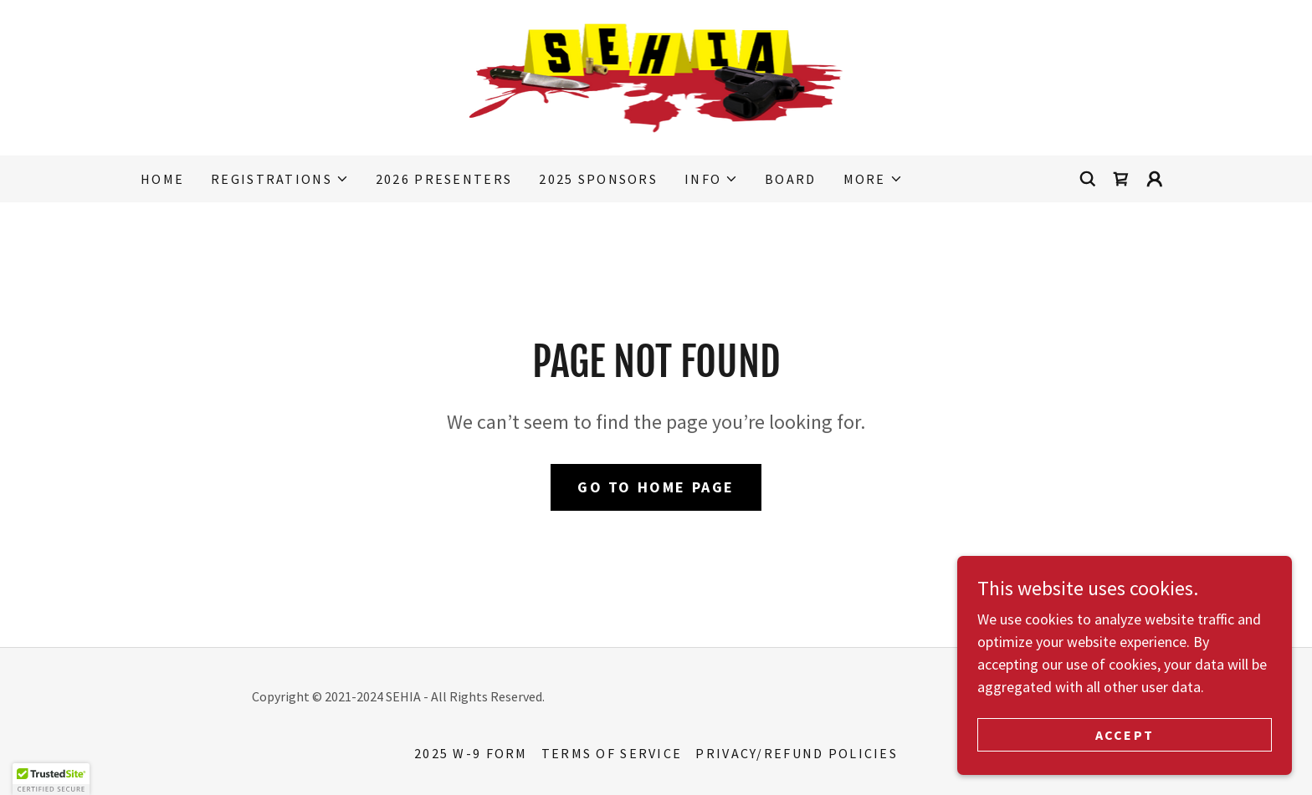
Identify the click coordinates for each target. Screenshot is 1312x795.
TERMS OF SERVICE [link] (612, 753)
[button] (280, 179)
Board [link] (790, 179)
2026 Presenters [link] (444, 179)
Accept (1125, 746)
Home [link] (162, 179)
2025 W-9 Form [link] (471, 753)
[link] (656, 75)
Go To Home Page (656, 487)
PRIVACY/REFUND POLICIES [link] (796, 753)
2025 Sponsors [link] (598, 179)
